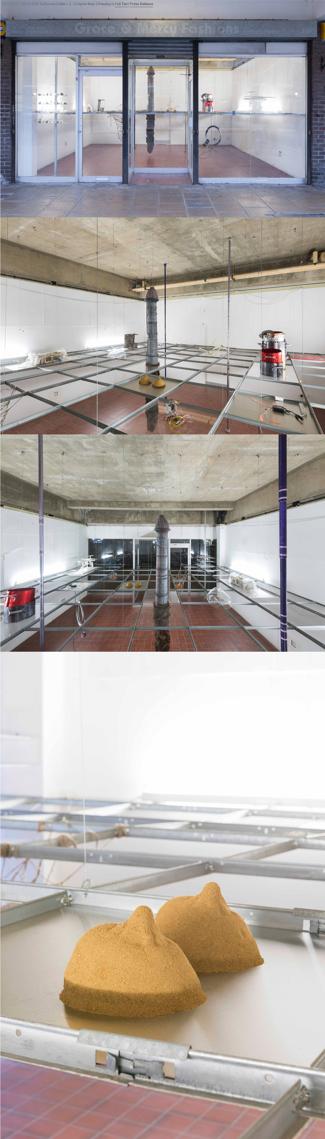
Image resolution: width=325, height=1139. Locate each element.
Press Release (141, 4)
